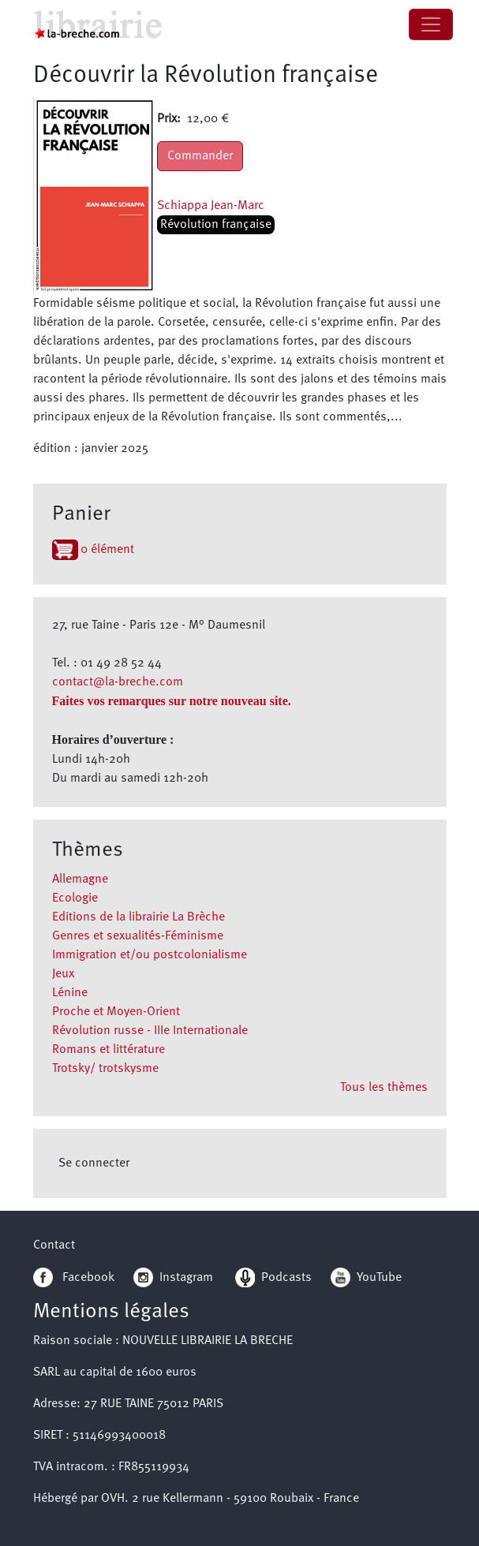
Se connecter (93, 1163)
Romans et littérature (108, 1050)
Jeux (63, 974)
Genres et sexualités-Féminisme (137, 936)
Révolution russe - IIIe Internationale (150, 1031)
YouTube (379, 1278)
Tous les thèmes (384, 1087)
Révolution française (215, 224)
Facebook (73, 1278)
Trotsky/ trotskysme (105, 1068)
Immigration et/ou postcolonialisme (149, 955)
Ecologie (75, 898)
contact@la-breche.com (117, 682)
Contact (54, 1245)
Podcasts (273, 1278)
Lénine (70, 993)
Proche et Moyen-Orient (116, 1012)
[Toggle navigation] (431, 24)
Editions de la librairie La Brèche (138, 917)
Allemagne (80, 879)
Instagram (173, 1278)
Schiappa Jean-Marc (210, 206)
